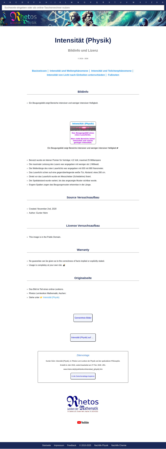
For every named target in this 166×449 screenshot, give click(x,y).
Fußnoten (113, 75)
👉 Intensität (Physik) (49, 297)
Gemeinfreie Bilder (83, 318)
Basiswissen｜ (41, 70)
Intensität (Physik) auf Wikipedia (83, 337)
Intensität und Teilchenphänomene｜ (112, 70)
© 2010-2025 (85, 445)
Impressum (59, 445)
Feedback (71, 445)
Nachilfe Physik (101, 445)
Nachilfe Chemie (118, 445)
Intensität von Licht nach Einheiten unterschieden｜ (77, 75)
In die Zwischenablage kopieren (83, 376)
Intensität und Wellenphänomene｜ (70, 70)
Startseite (46, 445)
